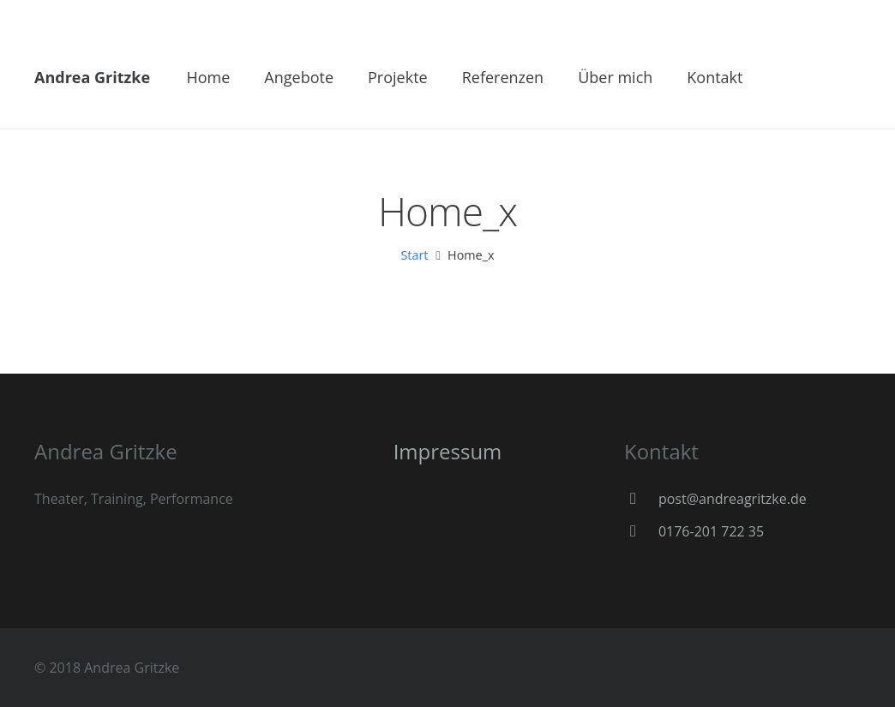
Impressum (447, 451)
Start (414, 255)
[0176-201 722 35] (641, 531)
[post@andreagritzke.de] (641, 498)
